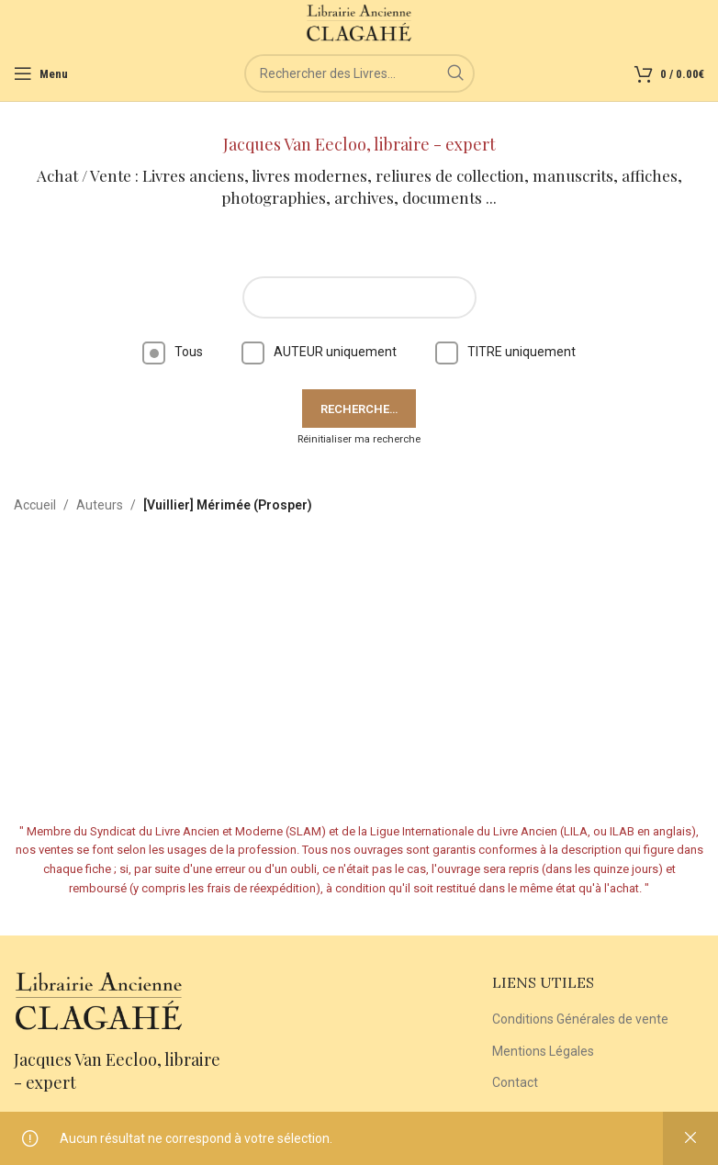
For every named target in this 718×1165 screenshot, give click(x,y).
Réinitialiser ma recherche (359, 439)
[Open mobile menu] (41, 73)
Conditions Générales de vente (580, 1019)
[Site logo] (359, 22)
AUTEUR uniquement (319, 352)
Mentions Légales (543, 1051)
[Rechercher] (359, 73)
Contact (515, 1082)
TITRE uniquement (505, 352)
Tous (172, 352)
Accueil (35, 505)
